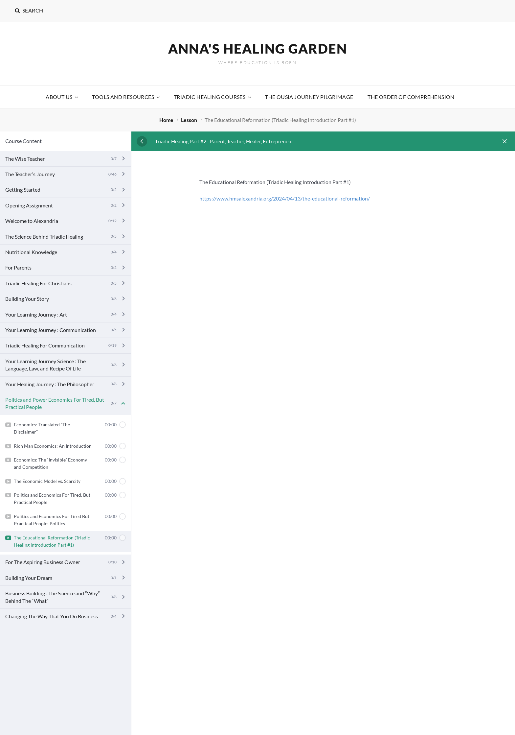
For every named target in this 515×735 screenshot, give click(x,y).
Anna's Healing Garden (257, 49)
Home (166, 120)
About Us (62, 97)
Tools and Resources (126, 97)
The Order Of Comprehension (411, 97)
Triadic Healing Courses (213, 97)
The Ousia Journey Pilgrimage (309, 97)
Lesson (189, 120)
